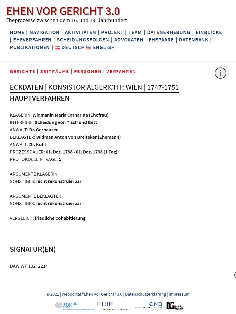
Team (135, 32)
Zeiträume (54, 71)
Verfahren (121, 71)
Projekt (112, 32)
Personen (88, 71)
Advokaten (129, 39)
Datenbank (193, 39)
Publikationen (30, 47)
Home (17, 32)
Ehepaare (161, 39)
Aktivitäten (80, 32)
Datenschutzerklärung (145, 294)
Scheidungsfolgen (83, 39)
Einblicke (209, 32)
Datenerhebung (169, 32)
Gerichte (23, 71)
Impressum (179, 294)
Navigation (45, 32)
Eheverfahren (32, 39)
